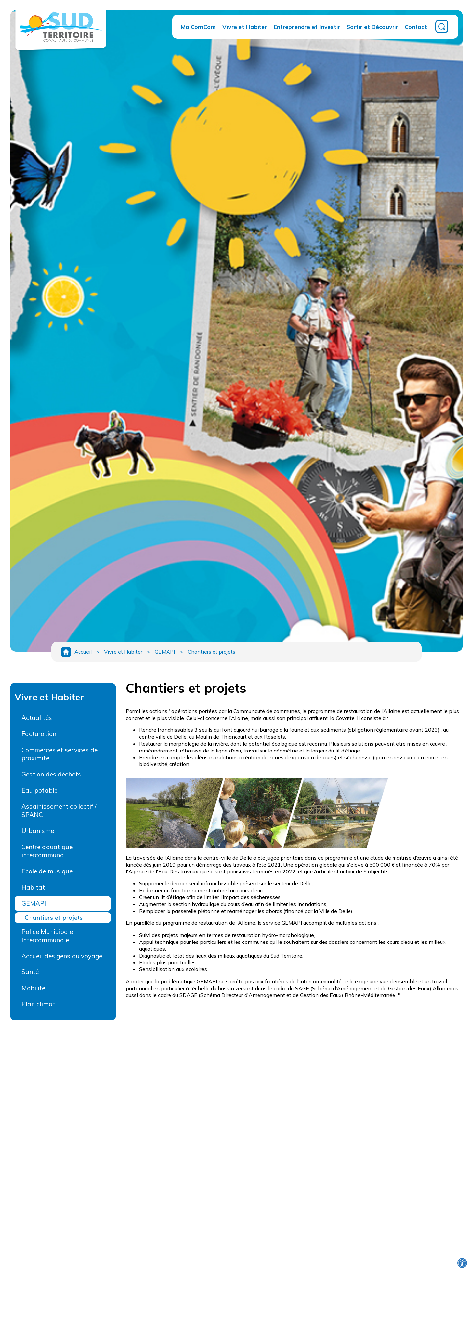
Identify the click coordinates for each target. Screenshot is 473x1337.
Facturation (38, 734)
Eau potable (39, 790)
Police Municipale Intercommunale (47, 936)
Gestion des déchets (51, 774)
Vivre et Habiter (244, 26)
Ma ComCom (198, 26)
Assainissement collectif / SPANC (58, 810)
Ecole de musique (47, 871)
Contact (416, 26)
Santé (30, 972)
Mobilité (33, 988)
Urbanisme (37, 831)
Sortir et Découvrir (372, 26)
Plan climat (38, 1004)
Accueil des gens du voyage (61, 956)
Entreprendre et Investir (307, 26)
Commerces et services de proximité (59, 754)
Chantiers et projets (211, 651)
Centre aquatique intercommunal (47, 851)
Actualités (36, 718)
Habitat (33, 887)
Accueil (83, 651)
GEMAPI (165, 651)
